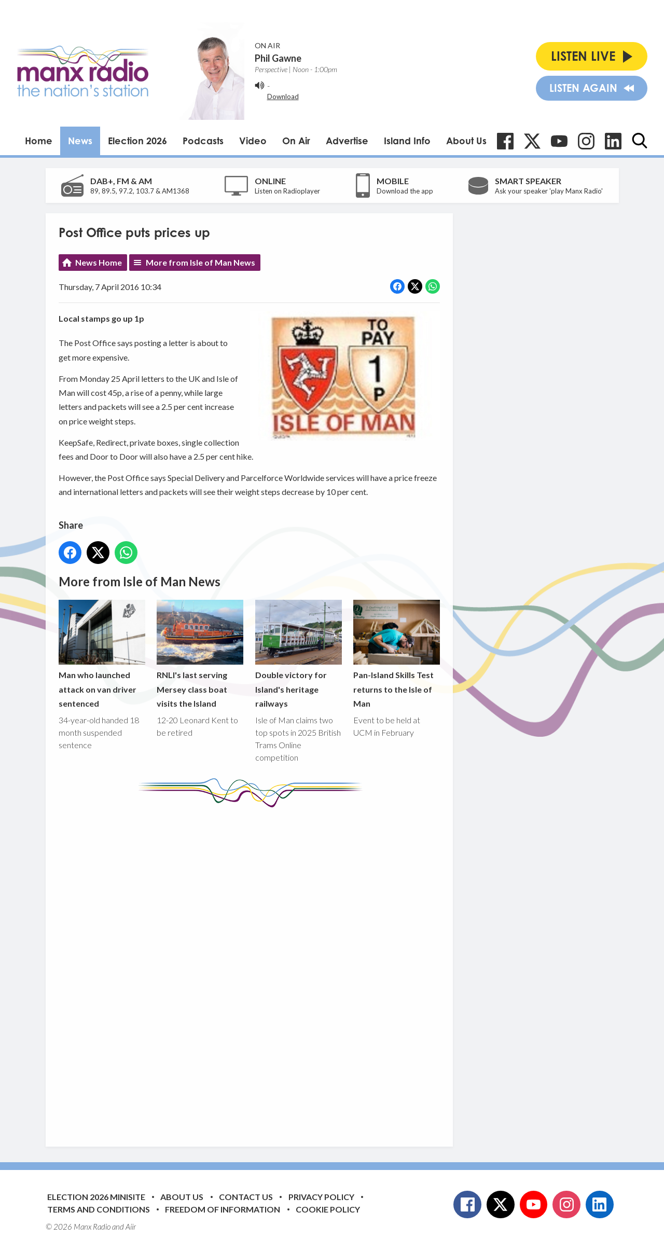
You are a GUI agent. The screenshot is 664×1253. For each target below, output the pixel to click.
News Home (98, 262)
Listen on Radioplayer (287, 191)
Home (38, 140)
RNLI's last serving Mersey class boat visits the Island (200, 654)
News (80, 140)
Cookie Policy (328, 1209)
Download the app (405, 191)
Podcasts (203, 140)
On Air (296, 140)
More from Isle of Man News (200, 262)
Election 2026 (137, 140)
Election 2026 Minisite (96, 1197)
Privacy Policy (321, 1197)
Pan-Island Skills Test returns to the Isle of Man (396, 654)
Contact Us (246, 1197)
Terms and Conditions (98, 1209)
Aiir (131, 1226)
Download (283, 96)
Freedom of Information (222, 1209)
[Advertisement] (253, 969)
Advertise (347, 140)
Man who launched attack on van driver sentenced (102, 654)
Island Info (407, 140)
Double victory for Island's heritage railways (298, 654)
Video (253, 140)
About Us (466, 140)
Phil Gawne (278, 58)
